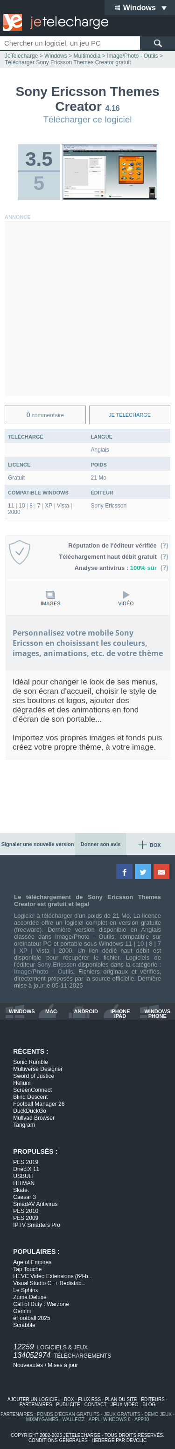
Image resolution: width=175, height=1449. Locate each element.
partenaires (36, 1404)
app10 (141, 1419)
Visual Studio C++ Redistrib (49, 1283)
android (86, 1011)
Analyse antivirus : (121, 567)
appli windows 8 (110, 1419)
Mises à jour (63, 1365)
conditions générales (58, 1440)
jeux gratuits (122, 1414)
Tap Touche (27, 1269)
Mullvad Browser (34, 1118)
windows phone (157, 1013)
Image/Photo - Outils (43, 971)
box (69, 1399)
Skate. (21, 1190)
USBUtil (23, 1176)
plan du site (121, 1399)
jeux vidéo (124, 1404)
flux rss (89, 1399)
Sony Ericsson (56, 964)
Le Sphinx (25, 1290)
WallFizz (73, 1419)
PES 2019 (25, 1162)
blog (149, 1404)
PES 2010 (25, 1211)
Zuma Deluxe (29, 1297)
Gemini (22, 1311)
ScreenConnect (32, 1090)
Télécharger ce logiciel (87, 119)
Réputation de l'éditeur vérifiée (118, 545)
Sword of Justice (33, 1076)
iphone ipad (120, 1013)
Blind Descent (30, 1097)
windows (22, 1011)
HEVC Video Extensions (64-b (52, 1276)
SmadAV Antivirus (35, 1204)
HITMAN (24, 1183)
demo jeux (157, 1414)
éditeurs (153, 1399)
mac (51, 1011)
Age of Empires (32, 1262)
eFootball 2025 (31, 1318)
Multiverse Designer (38, 1069)
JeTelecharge (21, 56)
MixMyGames (42, 1419)
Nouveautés (28, 1365)
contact (95, 1404)
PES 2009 (25, 1218)
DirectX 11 (26, 1169)
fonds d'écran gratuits (68, 1414)
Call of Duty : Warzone (41, 1304)
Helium (21, 1083)
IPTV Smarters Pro (36, 1225)
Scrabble (24, 1325)
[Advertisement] (87, 309)
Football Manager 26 (38, 1104)
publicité (68, 1404)
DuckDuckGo (29, 1111)
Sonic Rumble (30, 1062)
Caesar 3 (24, 1197)
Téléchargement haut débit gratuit (113, 556)
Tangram (24, 1125)
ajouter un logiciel (33, 1399)
